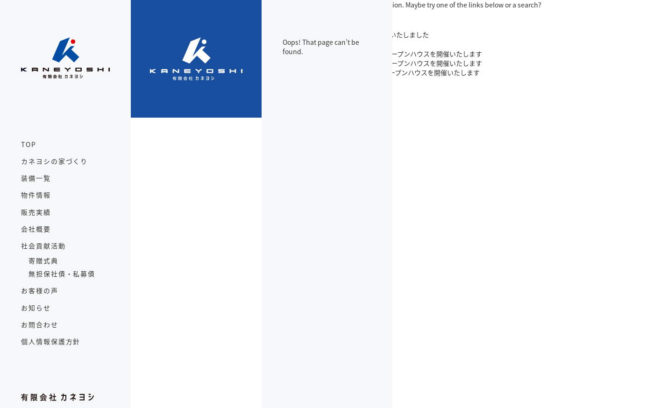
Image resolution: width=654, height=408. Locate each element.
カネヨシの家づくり (54, 161)
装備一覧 (36, 178)
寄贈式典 (43, 260)
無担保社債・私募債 (61, 273)
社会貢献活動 (43, 245)
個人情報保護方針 (50, 341)
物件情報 (36, 194)
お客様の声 (39, 290)
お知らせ (36, 307)
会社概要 (36, 228)
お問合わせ (39, 324)
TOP (28, 144)
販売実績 (36, 212)
